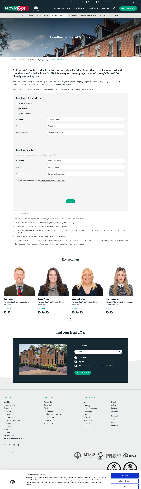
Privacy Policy (45, 181)
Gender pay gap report (12, 420)
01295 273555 (83, 357)
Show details (102, 485)
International (48, 423)
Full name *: (20, 119)
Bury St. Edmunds (90, 409)
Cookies (7, 432)
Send (70, 201)
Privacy (6, 429)
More (116, 15)
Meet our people (83, 372)
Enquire (81, 362)
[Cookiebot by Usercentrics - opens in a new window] (12, 485)
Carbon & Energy (50, 420)
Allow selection (124, 471)
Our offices (82, 2)
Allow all (125, 465)
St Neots (114, 411)
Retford (114, 408)
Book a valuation (128, 8)
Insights (7, 402)
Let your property (42, 60)
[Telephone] (5, 312)
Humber (87, 418)
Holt (85, 415)
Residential (30, 60)
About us (73, 2)
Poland (113, 423)
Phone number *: (22, 132)
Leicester (87, 424)
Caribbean (115, 419)
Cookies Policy (59, 181)
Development (49, 417)
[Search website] (114, 8)
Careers (100, 2)
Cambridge (88, 412)
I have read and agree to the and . (43, 181)
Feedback (7, 423)
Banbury (87, 406)
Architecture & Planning (52, 414)
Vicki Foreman (112, 299)
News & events (110, 2)
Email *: (19, 126)
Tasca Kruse (43, 299)
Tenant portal (9, 435)
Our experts (91, 2)
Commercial (48, 405)
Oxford (113, 405)
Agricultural (48, 411)
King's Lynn (88, 421)
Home (15, 60)
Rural (46, 408)
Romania (114, 426)
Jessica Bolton (78, 299)
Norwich (114, 402)
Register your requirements (14, 438)
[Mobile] (43, 312)
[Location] (75, 366)
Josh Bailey (9, 299)
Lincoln (86, 427)
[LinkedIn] (133, 2)
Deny (125, 476)
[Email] (9, 312)
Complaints (8, 426)
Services (22, 60)
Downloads (120, 2)
